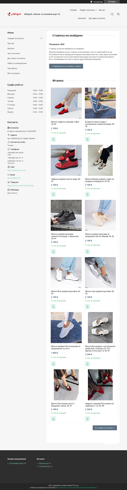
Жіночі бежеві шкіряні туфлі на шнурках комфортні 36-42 (99, 180)
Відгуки (10, 48)
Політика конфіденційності (87, 487)
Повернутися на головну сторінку (67, 66)
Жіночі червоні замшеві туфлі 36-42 (65, 123)
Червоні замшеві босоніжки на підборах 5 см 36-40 (99, 404)
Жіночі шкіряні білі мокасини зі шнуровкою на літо (65, 347)
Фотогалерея (13, 73)
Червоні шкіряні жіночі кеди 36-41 (66, 180)
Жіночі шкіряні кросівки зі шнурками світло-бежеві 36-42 (99, 235)
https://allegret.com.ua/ (16, 170)
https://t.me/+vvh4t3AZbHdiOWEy (20, 186)
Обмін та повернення (17, 63)
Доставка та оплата (97, 18)
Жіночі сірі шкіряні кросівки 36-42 (99, 292)
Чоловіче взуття (45, 466)
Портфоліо (12, 68)
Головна (73, 10)
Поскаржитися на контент (66, 487)
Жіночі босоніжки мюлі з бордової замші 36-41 (62, 404)
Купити (53, 139)
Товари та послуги (87, 10)
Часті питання (13, 53)
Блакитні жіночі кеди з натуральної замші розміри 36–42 (100, 124)
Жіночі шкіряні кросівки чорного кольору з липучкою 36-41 (65, 236)
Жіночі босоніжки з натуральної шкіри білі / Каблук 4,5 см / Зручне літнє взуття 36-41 (100, 348)
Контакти (82, 18)
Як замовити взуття (18, 463)
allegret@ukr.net (13, 178)
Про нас (102, 10)
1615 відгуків (98, 1)
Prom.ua (76, 485)
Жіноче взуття (45, 463)
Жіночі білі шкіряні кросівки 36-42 (66, 292)
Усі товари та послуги (104, 428)
